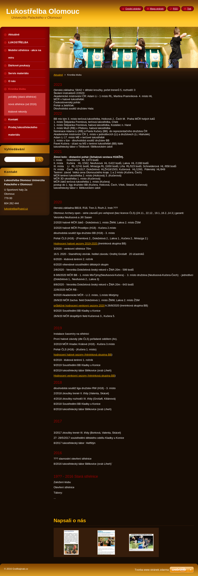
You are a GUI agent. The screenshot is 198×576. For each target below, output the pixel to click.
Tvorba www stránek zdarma (152, 569)
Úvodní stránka (132, 8)
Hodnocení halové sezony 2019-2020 (76, 243)
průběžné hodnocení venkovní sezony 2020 (79, 305)
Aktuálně (58, 75)
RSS (175, 8)
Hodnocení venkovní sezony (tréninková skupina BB (84, 375)
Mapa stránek (157, 8)
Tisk (189, 8)
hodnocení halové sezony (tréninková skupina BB (82, 354)
